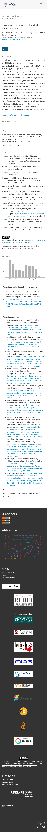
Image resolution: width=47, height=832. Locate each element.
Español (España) (8, 573)
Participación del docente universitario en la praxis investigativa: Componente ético (25, 407)
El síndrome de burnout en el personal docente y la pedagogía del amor (25, 390)
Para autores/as (7, 782)
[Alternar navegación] (41, 4)
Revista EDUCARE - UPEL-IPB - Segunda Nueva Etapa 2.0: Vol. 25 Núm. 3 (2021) (25, 346)
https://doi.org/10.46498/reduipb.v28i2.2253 (16, 115)
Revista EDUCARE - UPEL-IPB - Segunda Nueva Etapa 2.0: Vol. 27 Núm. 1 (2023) (24, 304)
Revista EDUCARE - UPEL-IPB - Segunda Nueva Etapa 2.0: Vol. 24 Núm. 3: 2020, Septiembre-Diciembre (25, 363)
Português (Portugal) (9, 577)
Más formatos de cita (11, 145)
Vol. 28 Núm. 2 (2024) (9, 16)
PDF (4, 49)
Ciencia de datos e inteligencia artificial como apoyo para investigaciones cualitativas (22, 327)
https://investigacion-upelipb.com (23, 766)
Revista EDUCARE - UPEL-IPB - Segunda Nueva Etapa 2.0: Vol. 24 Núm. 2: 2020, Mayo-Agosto (25, 381)
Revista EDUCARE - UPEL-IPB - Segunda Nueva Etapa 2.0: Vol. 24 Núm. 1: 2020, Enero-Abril (24, 395)
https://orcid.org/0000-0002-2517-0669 (13, 39)
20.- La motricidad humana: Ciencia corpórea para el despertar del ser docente (24, 342)
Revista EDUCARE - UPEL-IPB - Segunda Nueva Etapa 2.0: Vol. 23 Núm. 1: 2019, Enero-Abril (25, 468)
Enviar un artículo (10, 586)
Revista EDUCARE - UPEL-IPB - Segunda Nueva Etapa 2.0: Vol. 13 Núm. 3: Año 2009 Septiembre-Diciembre (24, 483)
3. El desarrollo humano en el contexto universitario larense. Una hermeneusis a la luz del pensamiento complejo (25, 475)
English (4, 575)
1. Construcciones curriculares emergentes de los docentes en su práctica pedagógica (24, 463)
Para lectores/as (7, 780)
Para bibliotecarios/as (10, 784)
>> (7, 489)
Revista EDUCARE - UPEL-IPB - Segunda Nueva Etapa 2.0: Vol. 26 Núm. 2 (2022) (25, 332)
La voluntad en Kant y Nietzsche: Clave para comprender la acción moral (24, 299)
